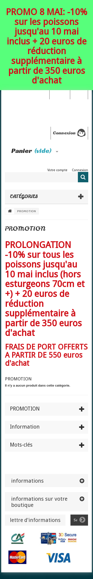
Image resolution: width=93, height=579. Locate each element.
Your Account (60, 94)
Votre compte (57, 170)
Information (25, 427)
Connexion (79, 94)
